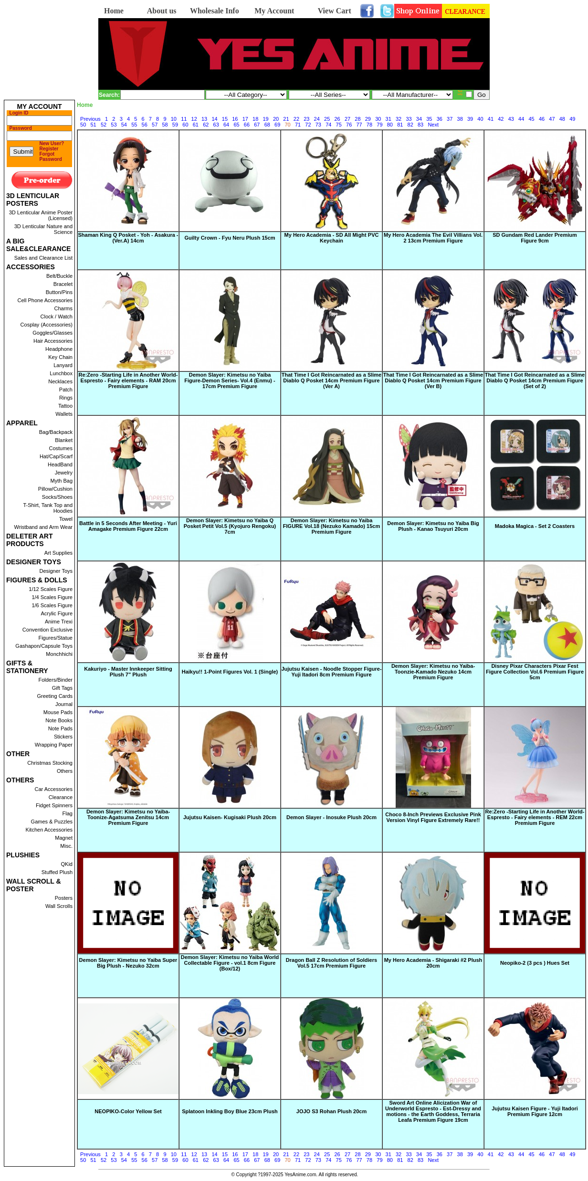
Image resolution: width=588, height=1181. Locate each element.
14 (214, 119)
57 (155, 124)
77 (359, 124)
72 (308, 124)
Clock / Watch (57, 316)
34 (419, 119)
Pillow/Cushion (55, 489)
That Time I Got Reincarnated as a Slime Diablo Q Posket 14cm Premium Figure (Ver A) (331, 380)
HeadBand (60, 464)
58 (165, 124)
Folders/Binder (55, 680)
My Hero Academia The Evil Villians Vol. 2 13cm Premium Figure (433, 237)
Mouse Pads (58, 712)
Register (49, 148)
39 (470, 119)
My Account (274, 11)
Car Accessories (54, 789)
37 (449, 119)
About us (162, 11)
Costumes (61, 448)
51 (93, 124)
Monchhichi (59, 654)
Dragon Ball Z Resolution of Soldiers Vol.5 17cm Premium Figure (331, 963)
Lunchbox (61, 373)
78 (369, 124)
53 (113, 124)
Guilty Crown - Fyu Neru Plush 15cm (229, 238)
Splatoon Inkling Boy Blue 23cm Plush (229, 1111)
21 (286, 119)
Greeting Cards (55, 696)
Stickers (63, 736)
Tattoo (65, 406)
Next (433, 124)
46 (542, 119)
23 (306, 119)
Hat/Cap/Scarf (56, 456)
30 (378, 119)
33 (408, 119)
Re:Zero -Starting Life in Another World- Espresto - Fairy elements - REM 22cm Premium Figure (535, 817)
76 (349, 124)
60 (185, 124)
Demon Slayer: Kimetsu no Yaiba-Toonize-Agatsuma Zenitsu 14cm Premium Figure (128, 817)
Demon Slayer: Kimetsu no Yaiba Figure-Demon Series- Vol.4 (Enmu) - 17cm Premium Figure (229, 380)
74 (328, 124)
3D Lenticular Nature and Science (43, 229)
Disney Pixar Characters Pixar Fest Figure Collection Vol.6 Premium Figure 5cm (535, 671)
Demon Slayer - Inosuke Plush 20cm (331, 817)
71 (298, 124)
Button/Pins (59, 292)
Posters (64, 898)
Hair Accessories (53, 341)
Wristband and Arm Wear (43, 527)
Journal (64, 704)
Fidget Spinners (54, 805)
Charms (63, 308)
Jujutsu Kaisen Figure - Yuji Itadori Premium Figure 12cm (535, 1111)
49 (572, 119)
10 (174, 119)
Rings (66, 398)
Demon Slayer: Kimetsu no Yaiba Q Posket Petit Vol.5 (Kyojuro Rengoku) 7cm (230, 526)
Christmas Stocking (50, 763)
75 (339, 124)
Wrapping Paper (54, 745)
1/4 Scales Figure (52, 597)
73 (318, 124)
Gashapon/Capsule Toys (44, 646)
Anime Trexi (59, 621)
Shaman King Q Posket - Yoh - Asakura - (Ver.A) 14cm (128, 237)
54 (124, 124)
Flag (68, 813)
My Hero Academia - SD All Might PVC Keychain (331, 237)
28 (357, 119)
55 (134, 124)
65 (236, 124)
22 (296, 119)
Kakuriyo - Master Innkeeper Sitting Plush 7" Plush (128, 671)
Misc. (66, 846)
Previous (90, 119)
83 (420, 124)
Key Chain (60, 357)
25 (327, 119)
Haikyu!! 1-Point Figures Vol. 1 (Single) (230, 672)
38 (460, 119)
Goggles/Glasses (52, 333)
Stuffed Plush (57, 872)
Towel (66, 519)
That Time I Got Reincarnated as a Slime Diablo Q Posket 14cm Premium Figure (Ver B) (433, 380)
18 (255, 119)
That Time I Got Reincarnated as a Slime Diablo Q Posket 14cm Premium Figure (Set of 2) (535, 380)
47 (552, 119)
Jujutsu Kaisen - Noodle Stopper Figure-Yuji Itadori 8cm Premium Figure (331, 671)
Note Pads (60, 728)
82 (410, 124)
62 (206, 124)
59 (175, 124)
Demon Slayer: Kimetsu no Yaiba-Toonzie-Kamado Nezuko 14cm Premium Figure (433, 671)
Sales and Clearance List (43, 258)
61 (196, 124)
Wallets (64, 414)
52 (103, 124)
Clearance (61, 797)
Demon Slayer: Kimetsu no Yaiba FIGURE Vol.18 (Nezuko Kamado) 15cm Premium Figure (331, 526)
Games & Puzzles (52, 821)
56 (144, 124)
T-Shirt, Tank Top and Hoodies (48, 508)
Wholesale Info (214, 11)
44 (521, 119)
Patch (66, 389)
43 (511, 119)
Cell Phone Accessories (45, 300)
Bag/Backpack (56, 432)
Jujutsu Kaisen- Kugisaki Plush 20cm (229, 817)
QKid (67, 864)
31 (388, 119)
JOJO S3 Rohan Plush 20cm (331, 1111)
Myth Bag (62, 481)
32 (398, 119)
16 (235, 119)
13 (204, 119)
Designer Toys (56, 571)
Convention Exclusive (47, 630)
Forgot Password (51, 156)
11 (184, 119)
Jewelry (64, 472)
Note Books (59, 720)
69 (277, 124)
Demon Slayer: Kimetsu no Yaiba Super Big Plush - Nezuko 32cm (128, 963)
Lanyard (63, 365)
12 (194, 119)
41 (491, 119)
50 (83, 124)
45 (531, 119)
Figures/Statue (55, 638)
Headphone (59, 349)
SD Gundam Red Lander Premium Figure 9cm (535, 237)
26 (337, 119)
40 (480, 119)
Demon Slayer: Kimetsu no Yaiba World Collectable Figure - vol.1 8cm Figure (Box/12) (230, 962)
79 (379, 124)
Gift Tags (62, 688)
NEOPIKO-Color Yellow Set (127, 1111)
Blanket (64, 440)
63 (216, 124)
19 (266, 119)
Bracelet (63, 284)
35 (429, 119)
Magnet (64, 838)
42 (501, 119)
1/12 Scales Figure (51, 589)
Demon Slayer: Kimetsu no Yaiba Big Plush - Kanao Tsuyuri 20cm (433, 526)
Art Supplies (58, 553)
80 (390, 124)
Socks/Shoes (57, 497)
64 (226, 124)
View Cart (334, 11)
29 (368, 119)
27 (347, 119)
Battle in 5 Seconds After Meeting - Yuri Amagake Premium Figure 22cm (128, 526)
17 (245, 119)
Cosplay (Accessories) (47, 324)
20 (276, 119)
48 (562, 119)
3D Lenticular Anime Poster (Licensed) (41, 215)
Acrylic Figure (57, 613)
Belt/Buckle (59, 276)
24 (317, 119)
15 (225, 119)
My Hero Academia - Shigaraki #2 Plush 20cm (433, 963)
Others (65, 771)
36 (439, 119)
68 (267, 124)
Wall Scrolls (59, 906)
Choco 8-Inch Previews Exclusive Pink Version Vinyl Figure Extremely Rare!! (433, 817)
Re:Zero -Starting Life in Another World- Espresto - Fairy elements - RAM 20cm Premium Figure (128, 380)
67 (257, 124)
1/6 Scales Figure (52, 605)
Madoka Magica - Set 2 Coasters (535, 526)
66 (247, 124)
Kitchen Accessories (49, 830)
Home (114, 11)
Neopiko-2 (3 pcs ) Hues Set (534, 963)
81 (400, 124)
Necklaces (60, 381)
